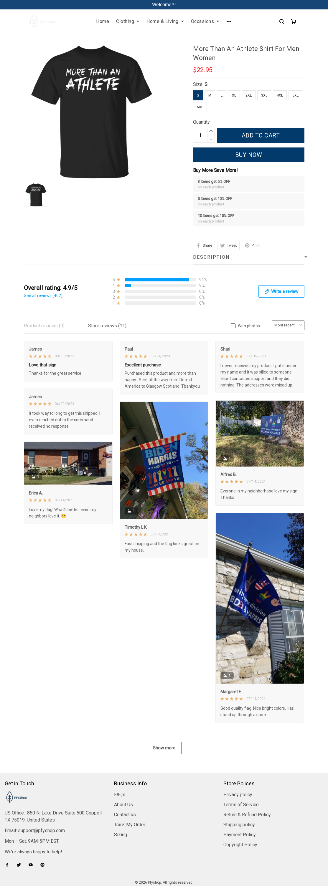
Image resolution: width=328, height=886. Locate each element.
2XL (248, 95)
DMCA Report (164, 859)
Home (102, 21)
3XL (264, 95)
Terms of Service (241, 773)
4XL (280, 95)
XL (234, 95)
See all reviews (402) (43, 295)
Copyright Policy (240, 813)
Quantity (201, 122)
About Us (123, 773)
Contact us (125, 783)
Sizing (120, 803)
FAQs (119, 763)
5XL (295, 95)
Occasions (205, 21)
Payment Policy (239, 803)
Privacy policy (237, 763)
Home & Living (165, 21)
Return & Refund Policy (247, 783)
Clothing (127, 21)
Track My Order (129, 793)
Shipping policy (239, 793)
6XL (200, 107)
